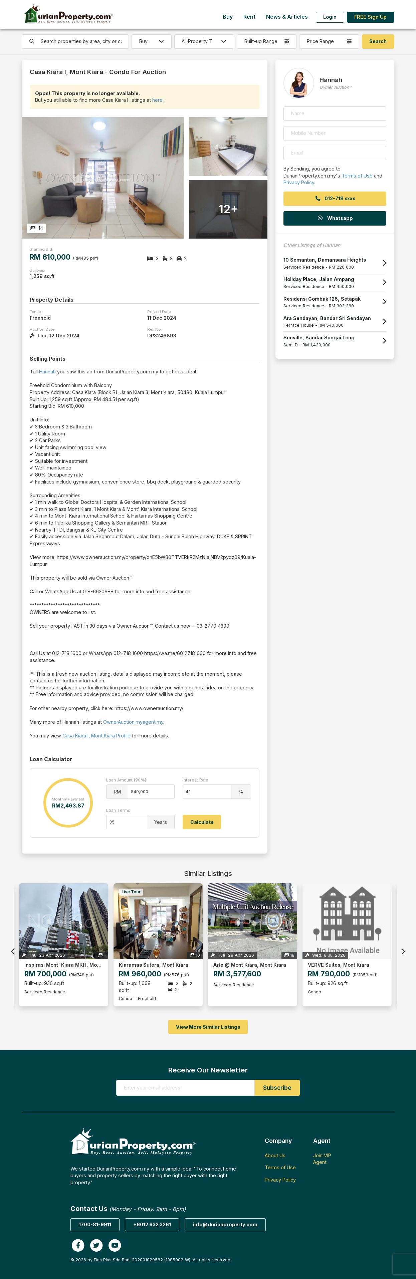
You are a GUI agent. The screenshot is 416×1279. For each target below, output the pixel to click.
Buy (228, 17)
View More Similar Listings (208, 1027)
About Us (275, 1155)
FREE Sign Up (370, 17)
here (157, 100)
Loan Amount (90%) (126, 779)
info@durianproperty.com (225, 1224)
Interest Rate (195, 779)
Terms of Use (357, 176)
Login (330, 17)
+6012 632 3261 (152, 1224)
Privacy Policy (298, 182)
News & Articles (287, 17)
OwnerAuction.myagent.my (133, 722)
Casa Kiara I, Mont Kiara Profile (96, 735)
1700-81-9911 (95, 1224)
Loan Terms (118, 810)
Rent (249, 17)
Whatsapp (335, 218)
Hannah (47, 371)
